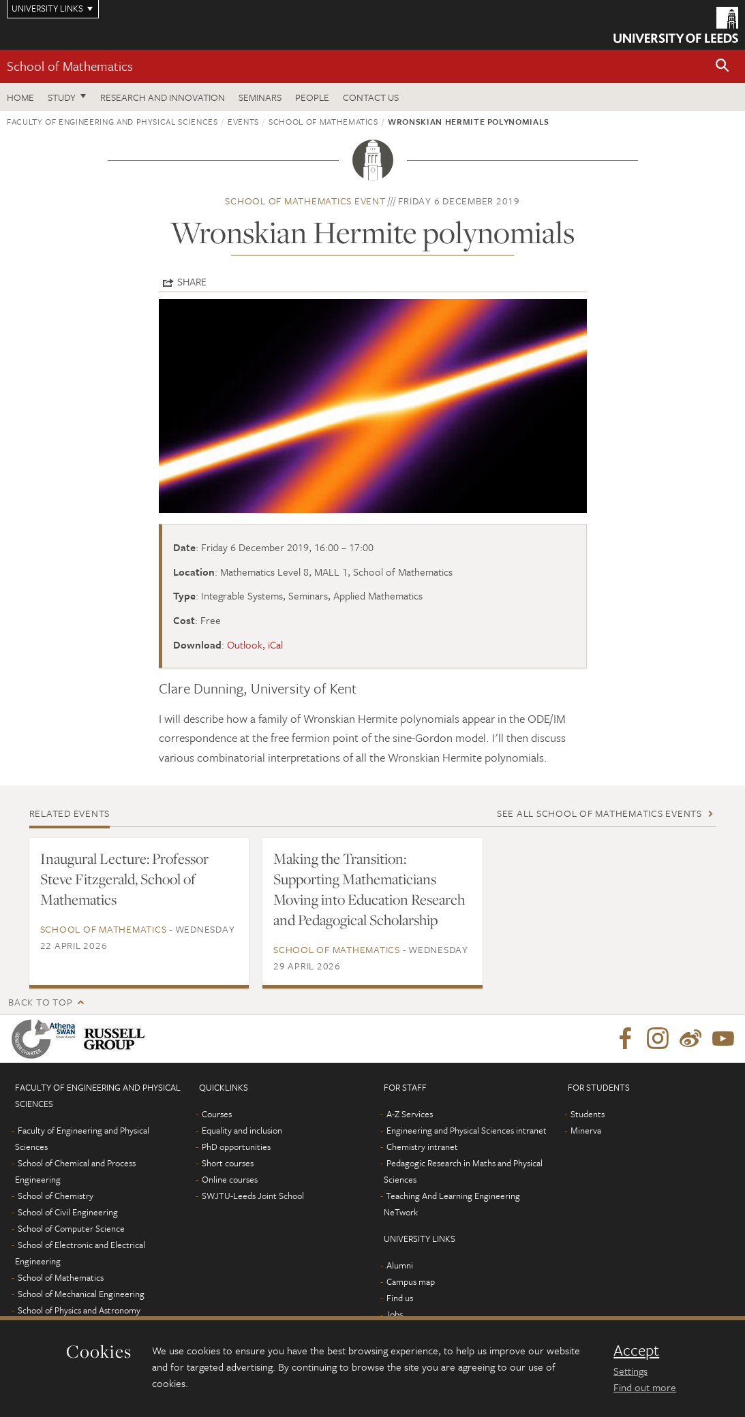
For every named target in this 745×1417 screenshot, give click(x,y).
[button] (722, 66)
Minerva (586, 1130)
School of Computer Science (71, 1228)
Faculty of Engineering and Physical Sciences (112, 121)
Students (588, 1114)
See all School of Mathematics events (599, 813)
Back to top (40, 1002)
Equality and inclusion (242, 1130)
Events (243, 121)
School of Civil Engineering (68, 1212)
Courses (217, 1114)
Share (192, 281)
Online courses (230, 1179)
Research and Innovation (162, 97)
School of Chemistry (55, 1195)
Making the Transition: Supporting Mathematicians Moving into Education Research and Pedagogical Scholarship (369, 889)
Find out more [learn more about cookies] (644, 1387)
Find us (399, 1298)
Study (62, 97)
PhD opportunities (236, 1146)
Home (20, 97)
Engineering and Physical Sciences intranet (466, 1130)
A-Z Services (409, 1114)
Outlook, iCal (255, 644)
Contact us (371, 97)
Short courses (228, 1163)
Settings (630, 1370)
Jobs (394, 1314)
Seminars (260, 97)
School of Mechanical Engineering (81, 1294)
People (312, 97)
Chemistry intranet (422, 1146)
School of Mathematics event (305, 200)
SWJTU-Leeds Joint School (253, 1195)
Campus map (410, 1281)
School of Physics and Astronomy (79, 1310)
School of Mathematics (70, 66)
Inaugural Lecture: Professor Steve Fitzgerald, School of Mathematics (124, 878)
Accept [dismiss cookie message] (636, 1350)
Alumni (399, 1265)
